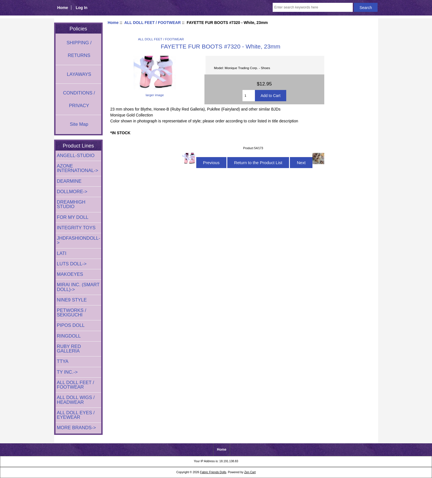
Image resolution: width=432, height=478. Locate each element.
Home (62, 7)
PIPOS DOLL (71, 325)
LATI (62, 253)
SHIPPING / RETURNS (79, 49)
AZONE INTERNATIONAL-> (77, 168)
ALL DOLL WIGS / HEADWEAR (76, 400)
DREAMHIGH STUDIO (71, 204)
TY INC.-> (67, 372)
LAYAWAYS (79, 74)
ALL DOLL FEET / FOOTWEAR (152, 22)
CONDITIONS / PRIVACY (79, 99)
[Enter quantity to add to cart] (249, 95)
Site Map (79, 124)
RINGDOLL (69, 336)
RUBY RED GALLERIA (69, 349)
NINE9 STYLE (72, 300)
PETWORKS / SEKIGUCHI (71, 313)
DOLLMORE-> (72, 191)
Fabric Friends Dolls (213, 472)
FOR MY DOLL (73, 217)
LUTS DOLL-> (72, 263)
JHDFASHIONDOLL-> (78, 240)
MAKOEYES (70, 274)
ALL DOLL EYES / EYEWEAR (76, 415)
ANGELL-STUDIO (76, 155)
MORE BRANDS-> (76, 427)
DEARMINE (69, 181)
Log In (81, 7)
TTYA (63, 361)
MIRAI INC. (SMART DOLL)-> (78, 287)
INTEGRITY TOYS (76, 227)
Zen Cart (250, 472)
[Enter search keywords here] (313, 7)
